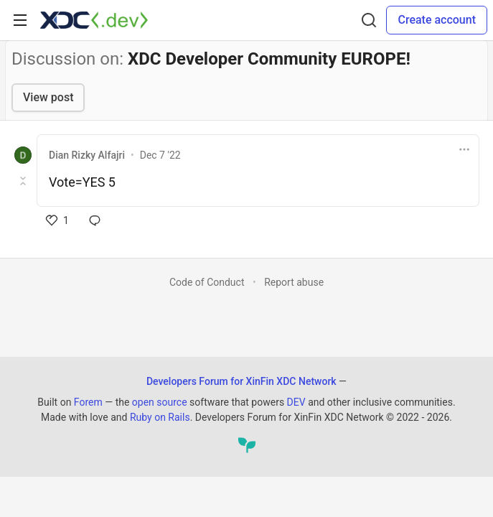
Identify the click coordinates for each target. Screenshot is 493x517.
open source (159, 402)
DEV (296, 402)
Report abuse (294, 282)
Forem (88, 402)
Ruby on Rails (160, 417)
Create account (437, 20)
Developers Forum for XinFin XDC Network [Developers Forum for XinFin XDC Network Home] (241, 381)
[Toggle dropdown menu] (464, 149)
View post (48, 97)
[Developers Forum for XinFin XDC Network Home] (94, 20)
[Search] (369, 20)
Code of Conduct (207, 282)
